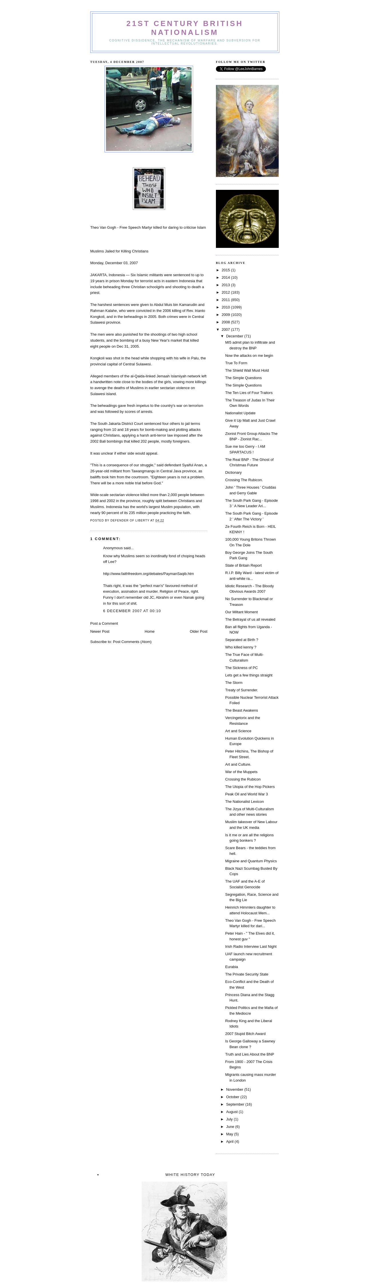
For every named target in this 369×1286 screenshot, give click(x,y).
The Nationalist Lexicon (244, 801)
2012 (226, 292)
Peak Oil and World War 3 (246, 794)
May (230, 1134)
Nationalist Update (240, 413)
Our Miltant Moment (241, 612)
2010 (226, 307)
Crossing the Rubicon (242, 779)
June (230, 1126)
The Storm (233, 682)
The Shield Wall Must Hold (247, 370)
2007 (226, 329)
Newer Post (99, 631)
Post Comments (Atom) (132, 642)
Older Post (198, 631)
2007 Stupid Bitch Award (245, 1034)
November (235, 1089)
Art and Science (238, 731)
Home (150, 631)
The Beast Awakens (241, 710)
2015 (226, 270)
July (230, 1119)
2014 (226, 277)
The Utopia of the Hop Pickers (249, 787)
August (232, 1112)
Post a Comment (104, 623)
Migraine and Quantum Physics (251, 861)
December (235, 336)
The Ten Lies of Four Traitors (248, 393)
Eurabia (231, 967)
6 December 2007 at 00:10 (132, 611)
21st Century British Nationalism (185, 28)
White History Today (190, 1174)
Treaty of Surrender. (241, 690)
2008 (226, 322)
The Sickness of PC (241, 668)
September (235, 1104)
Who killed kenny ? (240, 647)
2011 (226, 300)
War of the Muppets (241, 772)
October (233, 1097)
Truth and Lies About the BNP (249, 1054)
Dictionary (233, 472)
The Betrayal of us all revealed (250, 619)
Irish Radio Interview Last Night (250, 946)
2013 (226, 285)
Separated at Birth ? (241, 640)
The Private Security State (246, 974)
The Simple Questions (243, 378)
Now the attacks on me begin (249, 355)
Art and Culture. (238, 764)
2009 (226, 314)
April (230, 1141)
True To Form (236, 363)
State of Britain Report (243, 565)
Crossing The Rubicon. (244, 480)
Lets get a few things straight (248, 675)
